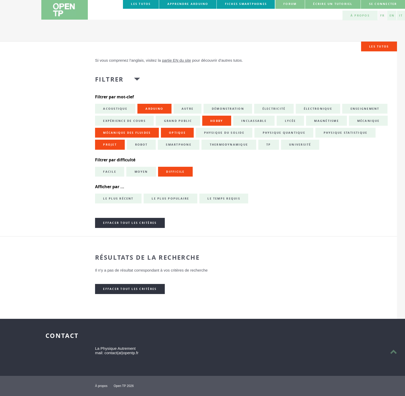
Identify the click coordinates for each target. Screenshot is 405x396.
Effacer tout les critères (130, 223)
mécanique (368, 121)
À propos (360, 15)
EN (392, 15)
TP (268, 144)
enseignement (365, 109)
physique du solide (224, 133)
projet (109, 144)
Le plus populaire (170, 198)
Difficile (175, 172)
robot (141, 144)
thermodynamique (229, 144)
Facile (109, 172)
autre (187, 109)
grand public (178, 121)
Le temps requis (223, 198)
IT (401, 15)
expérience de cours (124, 121)
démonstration (228, 109)
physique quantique (284, 133)
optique (177, 133)
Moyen (141, 172)
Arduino (154, 109)
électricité (274, 109)
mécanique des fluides (127, 133)
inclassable (254, 121)
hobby (216, 121)
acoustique (115, 109)
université (300, 144)
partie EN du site (176, 60)
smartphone (178, 144)
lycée (290, 121)
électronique (318, 109)
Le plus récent (118, 198)
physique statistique (346, 133)
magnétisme (326, 121)
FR (382, 15)
